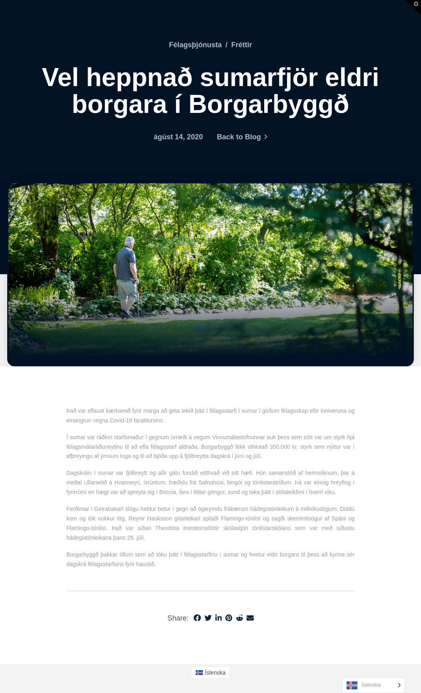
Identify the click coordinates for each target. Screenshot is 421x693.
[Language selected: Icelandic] (373, 685)
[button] (413, 7)
